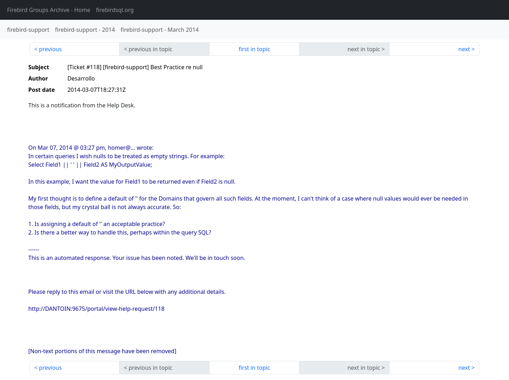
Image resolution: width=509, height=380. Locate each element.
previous (50, 49)
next (464, 49)
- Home (48, 10)
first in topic (254, 49)
